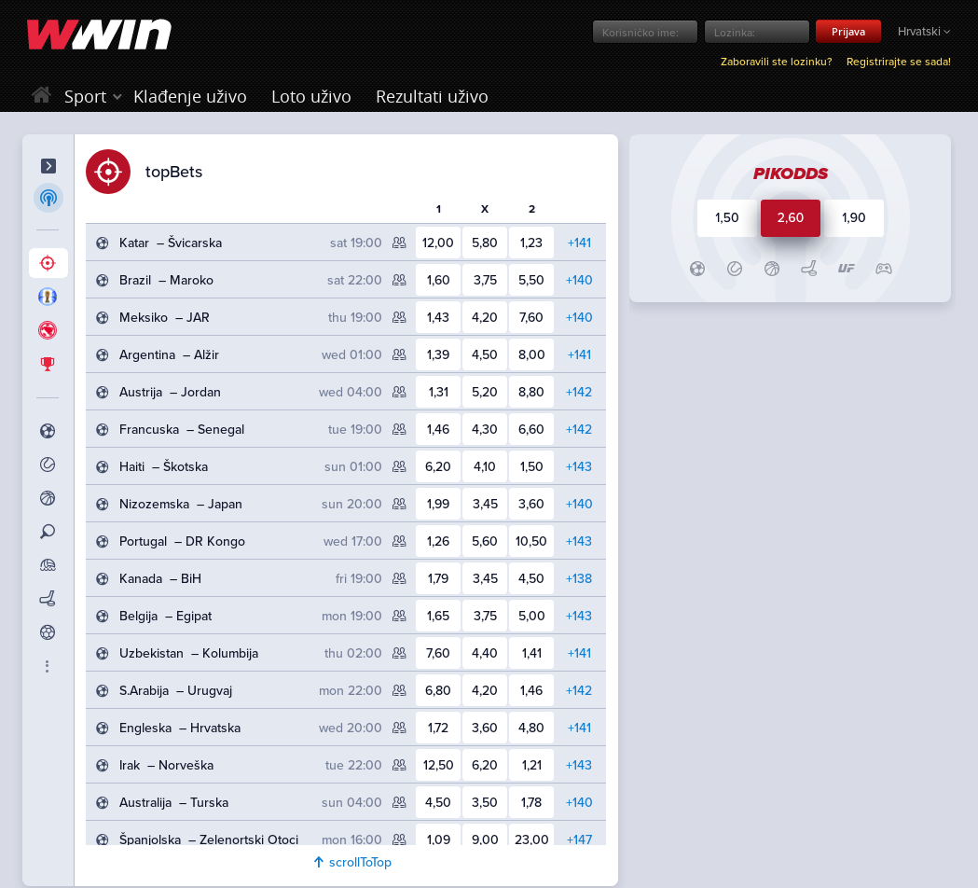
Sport (85, 96)
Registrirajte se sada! (899, 61)
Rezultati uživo (432, 96)
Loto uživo (311, 96)
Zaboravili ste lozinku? (777, 61)
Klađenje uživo (190, 96)
